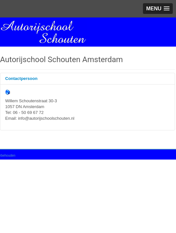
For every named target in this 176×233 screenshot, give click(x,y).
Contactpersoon (21, 78)
